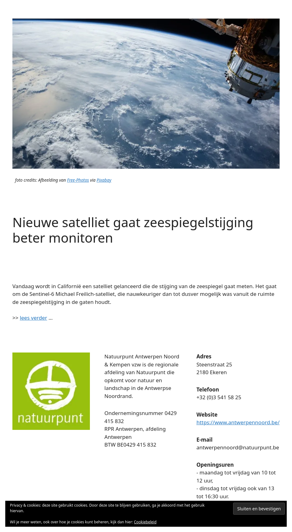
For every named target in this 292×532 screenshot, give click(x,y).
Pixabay (104, 180)
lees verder (33, 317)
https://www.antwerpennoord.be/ (238, 422)
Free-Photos (78, 180)
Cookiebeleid (145, 522)
